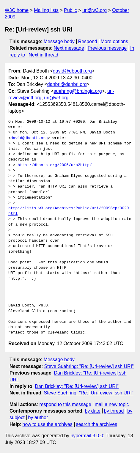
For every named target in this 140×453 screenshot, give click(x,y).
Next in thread (43, 54)
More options (114, 41)
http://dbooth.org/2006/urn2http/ (55, 165)
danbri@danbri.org (67, 84)
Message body (59, 41)
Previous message (107, 48)
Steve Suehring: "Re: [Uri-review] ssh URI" (89, 366)
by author (38, 417)
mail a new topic (112, 404)
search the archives (96, 424)
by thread (114, 410)
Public (70, 10)
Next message (69, 48)
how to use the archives (48, 424)
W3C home (17, 10)
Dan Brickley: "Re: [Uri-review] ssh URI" (77, 386)
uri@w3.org (94, 10)
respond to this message (65, 404)
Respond (87, 41)
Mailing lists (46, 10)
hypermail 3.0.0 (86, 435)
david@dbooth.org (72, 70)
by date (92, 410)
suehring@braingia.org (78, 91)
